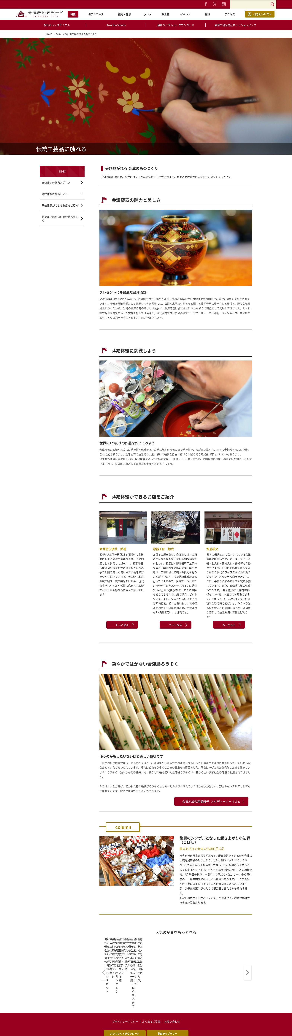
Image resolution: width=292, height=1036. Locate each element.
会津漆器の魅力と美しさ (56, 182)
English (83, 1016)
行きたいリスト (262, 14)
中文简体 (167, 1016)
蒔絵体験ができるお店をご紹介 (60, 205)
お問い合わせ (172, 989)
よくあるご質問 (151, 989)
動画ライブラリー (167, 1001)
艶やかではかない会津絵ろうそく (60, 218)
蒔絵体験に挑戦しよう (55, 194)
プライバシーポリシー (125, 989)
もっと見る (122, 625)
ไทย (209, 1016)
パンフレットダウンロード (124, 1001)
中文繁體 (125, 1016)
